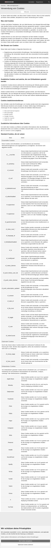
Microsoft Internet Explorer (12, 111)
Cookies (18, 532)
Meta (38, 433)
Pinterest (39, 440)
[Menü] (2, 2)
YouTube (39, 504)
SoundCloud (40, 455)
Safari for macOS (9, 118)
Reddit (38, 448)
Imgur (38, 419)
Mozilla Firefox (8, 114)
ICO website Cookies (9, 130)
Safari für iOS (8, 120)
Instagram (40, 426)
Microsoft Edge (8, 112)
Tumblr (39, 477)
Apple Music (40, 377)
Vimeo (38, 491)
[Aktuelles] (45, 2)
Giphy (38, 411)
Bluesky (38, 384)
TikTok (38, 469)
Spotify (39, 462)
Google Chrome (8, 116)
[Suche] (49, 2)
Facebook (39, 397)
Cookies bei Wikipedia (40, 128)
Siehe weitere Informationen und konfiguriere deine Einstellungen (19, 537)
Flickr (38, 404)
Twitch (38, 484)
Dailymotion (40, 389)
